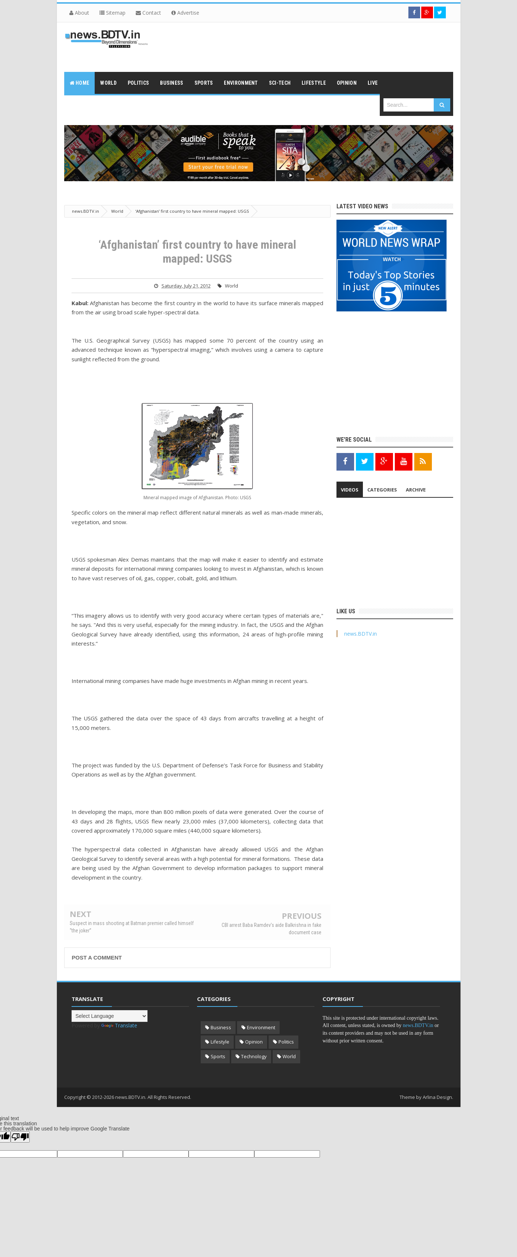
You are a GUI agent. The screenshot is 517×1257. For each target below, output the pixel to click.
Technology (254, 1056)
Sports (218, 1056)
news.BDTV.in (360, 633)
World (231, 285)
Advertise (185, 12)
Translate (119, 1025)
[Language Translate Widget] (110, 1016)
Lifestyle (220, 1041)
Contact (148, 12)
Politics (286, 1041)
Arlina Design (437, 1097)
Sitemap (112, 12)
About (79, 12)
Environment (261, 1027)
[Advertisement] (319, 46)
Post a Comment (97, 957)
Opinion (254, 1041)
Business (221, 1027)
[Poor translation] (20, 1137)
